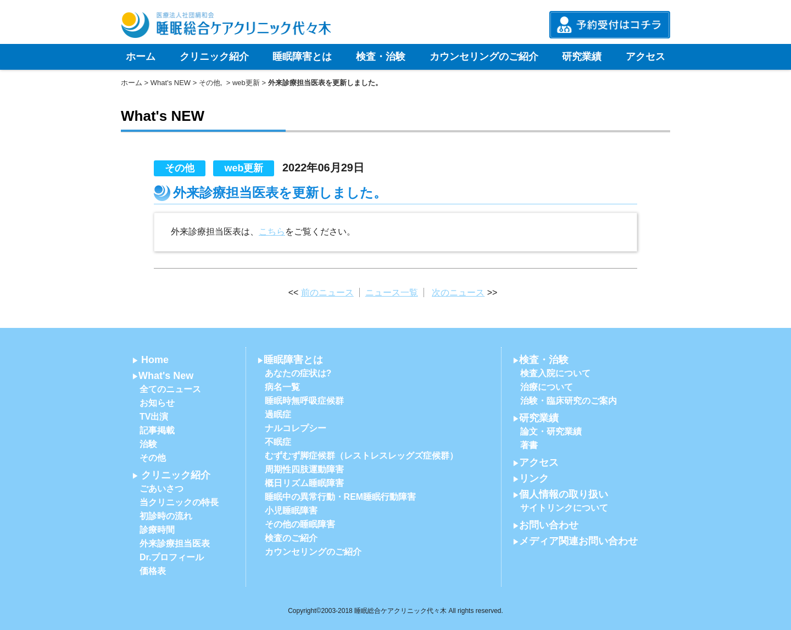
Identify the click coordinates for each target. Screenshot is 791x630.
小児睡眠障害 (291, 510)
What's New (165, 375)
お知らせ (157, 403)
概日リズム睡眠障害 (304, 483)
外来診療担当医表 (175, 543)
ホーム (140, 56)
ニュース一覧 (391, 292)
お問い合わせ (548, 525)
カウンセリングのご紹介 (484, 56)
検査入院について (555, 373)
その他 (209, 83)
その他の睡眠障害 (300, 524)
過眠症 (278, 414)
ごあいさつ (161, 488)
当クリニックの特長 (179, 502)
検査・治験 (380, 56)
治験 (148, 444)
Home (155, 359)
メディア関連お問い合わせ (578, 541)
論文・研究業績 (551, 431)
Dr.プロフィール (172, 557)
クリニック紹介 (214, 56)
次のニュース (458, 292)
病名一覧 (282, 387)
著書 (529, 445)
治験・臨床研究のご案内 (568, 400)
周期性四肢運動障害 (304, 469)
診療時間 (157, 529)
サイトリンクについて (564, 507)
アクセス (645, 56)
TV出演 (154, 416)
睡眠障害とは (302, 56)
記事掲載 (157, 430)
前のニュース (327, 292)
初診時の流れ (166, 516)
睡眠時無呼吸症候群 (304, 400)
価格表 (153, 571)
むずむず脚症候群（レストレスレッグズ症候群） (361, 455)
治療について (546, 387)
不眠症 (278, 442)
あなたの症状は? (298, 373)
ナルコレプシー (295, 428)
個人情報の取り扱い (563, 494)
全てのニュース (170, 389)
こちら (272, 231)
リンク (534, 478)
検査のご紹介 (291, 538)
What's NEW (171, 83)
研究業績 (581, 56)
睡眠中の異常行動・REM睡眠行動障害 (340, 496)
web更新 (246, 83)
